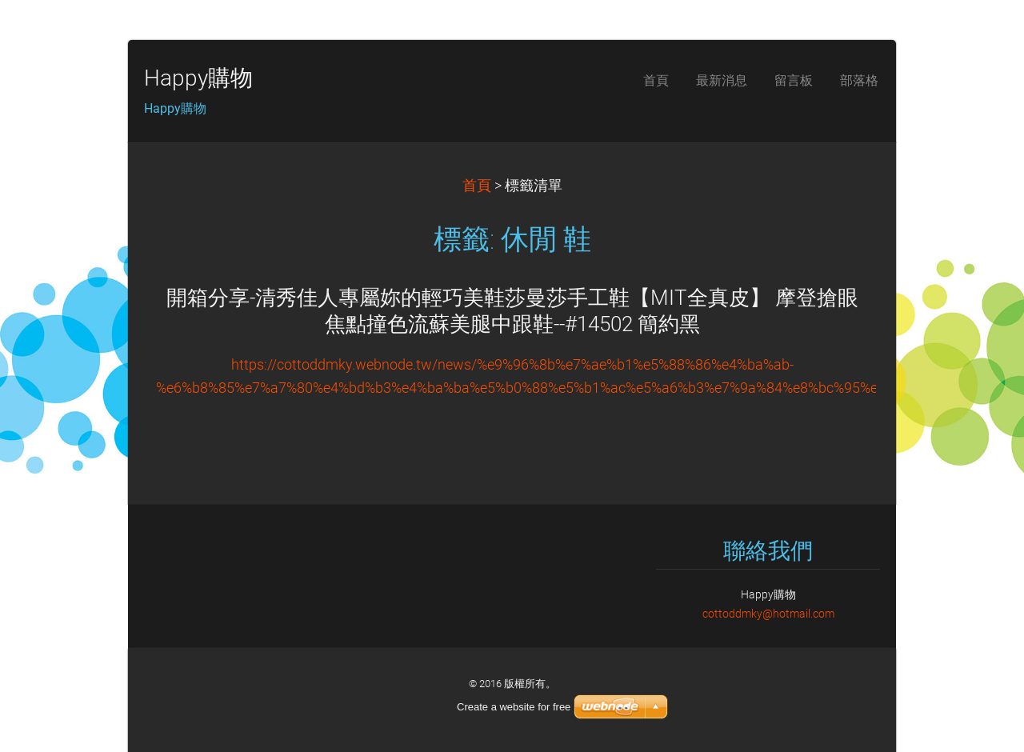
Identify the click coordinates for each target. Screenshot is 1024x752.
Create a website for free (513, 707)
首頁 (476, 186)
